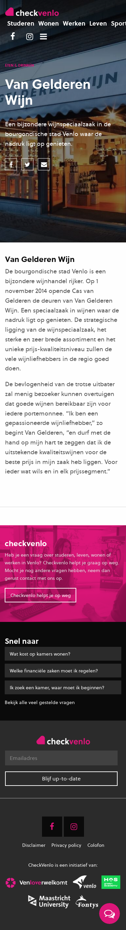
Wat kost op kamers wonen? (40, 653)
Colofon (95, 845)
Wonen (48, 23)
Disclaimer (33, 845)
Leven (98, 23)
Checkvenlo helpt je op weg (40, 595)
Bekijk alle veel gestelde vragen (40, 702)
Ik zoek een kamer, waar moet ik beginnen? (57, 687)
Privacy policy (66, 845)
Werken (74, 23)
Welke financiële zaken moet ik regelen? (54, 670)
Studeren (20, 23)
